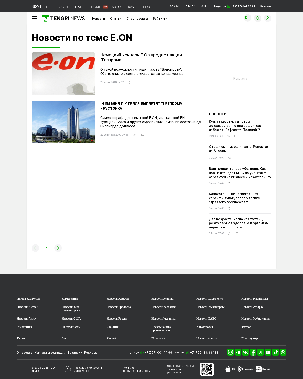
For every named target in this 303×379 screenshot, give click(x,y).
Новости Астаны (163, 298)
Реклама (265, 6)
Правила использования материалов (89, 369)
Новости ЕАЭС (206, 318)
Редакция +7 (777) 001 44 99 (234, 6)
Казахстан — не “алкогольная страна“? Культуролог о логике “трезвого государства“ (234, 198)
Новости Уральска (119, 307)
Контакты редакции (50, 352)
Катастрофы (204, 326)
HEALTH (79, 7)
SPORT (63, 7)
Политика (158, 338)
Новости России (117, 318)
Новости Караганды (254, 298)
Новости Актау (26, 318)
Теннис (21, 338)
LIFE (49, 7)
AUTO (116, 7)
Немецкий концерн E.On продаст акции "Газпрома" (141, 57)
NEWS (36, 7)
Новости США (71, 318)
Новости (98, 18)
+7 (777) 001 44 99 (158, 352)
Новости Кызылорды (210, 307)
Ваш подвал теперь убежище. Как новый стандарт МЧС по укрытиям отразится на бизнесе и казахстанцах (240, 173)
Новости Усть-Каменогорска (71, 308)
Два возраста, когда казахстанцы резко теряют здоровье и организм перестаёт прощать (238, 223)
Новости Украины (164, 318)
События (113, 326)
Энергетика (24, 326)
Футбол (246, 326)
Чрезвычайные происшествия (162, 328)
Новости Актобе (27, 307)
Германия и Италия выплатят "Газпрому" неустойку (142, 106)
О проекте (24, 352)
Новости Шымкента (209, 298)
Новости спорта (206, 338)
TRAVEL (132, 7)
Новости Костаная (164, 307)
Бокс (65, 338)
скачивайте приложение (173, 371)
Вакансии (75, 352)
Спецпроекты (137, 18)
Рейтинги (160, 18)
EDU (146, 7)
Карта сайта (70, 298)
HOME (96, 7)
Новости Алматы (118, 298)
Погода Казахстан (28, 298)
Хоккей (111, 338)
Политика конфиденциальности (136, 369)
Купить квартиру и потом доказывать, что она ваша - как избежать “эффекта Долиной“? (235, 125)
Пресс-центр (249, 338)
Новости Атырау (252, 307)
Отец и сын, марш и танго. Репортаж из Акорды (239, 148)
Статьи (116, 18)
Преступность (71, 326)
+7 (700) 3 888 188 (204, 352)
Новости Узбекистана (255, 318)
